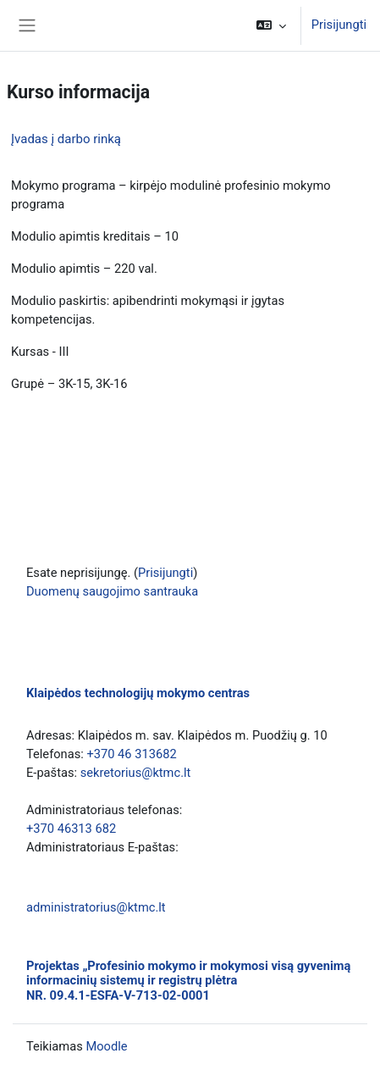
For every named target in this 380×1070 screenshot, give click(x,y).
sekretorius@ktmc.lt (135, 772)
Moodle (106, 1046)
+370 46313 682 (71, 828)
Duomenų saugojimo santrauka (112, 591)
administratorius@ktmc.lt (96, 907)
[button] (271, 25)
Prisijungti (338, 24)
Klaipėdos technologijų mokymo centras (138, 693)
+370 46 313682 (131, 754)
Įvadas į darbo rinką (66, 139)
